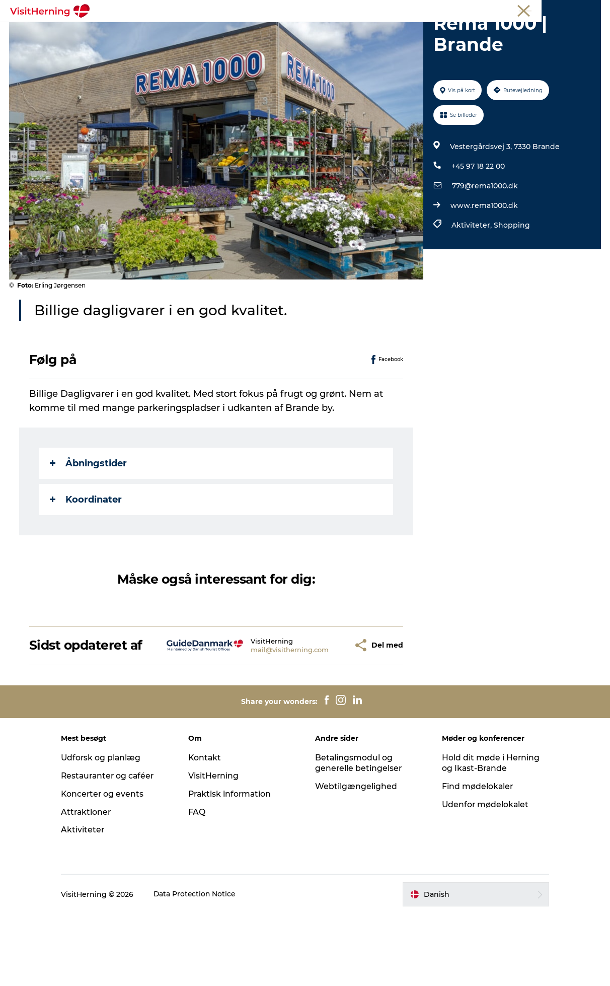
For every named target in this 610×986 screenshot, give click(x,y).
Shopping (511, 282)
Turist (451, 9)
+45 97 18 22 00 (477, 223)
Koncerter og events (109, 866)
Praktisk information (233, 866)
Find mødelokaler (475, 858)
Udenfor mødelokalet (483, 876)
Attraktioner (93, 883)
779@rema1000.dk (484, 243)
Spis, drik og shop (221, 32)
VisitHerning (216, 848)
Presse (590, 9)
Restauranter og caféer (115, 848)
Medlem (482, 9)
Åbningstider (89, 520)
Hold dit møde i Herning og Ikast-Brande (488, 835)
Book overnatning (305, 43)
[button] (322, 710)
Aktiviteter (89, 901)
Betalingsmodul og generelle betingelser (359, 835)
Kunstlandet (293, 32)
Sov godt (452, 32)
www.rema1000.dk (483, 262)
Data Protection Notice (202, 966)
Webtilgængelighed (356, 858)
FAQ (199, 883)
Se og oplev (353, 32)
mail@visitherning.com (266, 714)
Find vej (405, 32)
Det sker (157, 32)
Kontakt (208, 829)
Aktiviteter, (472, 282)
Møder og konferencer (537, 9)
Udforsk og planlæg (107, 829)
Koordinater (87, 556)
